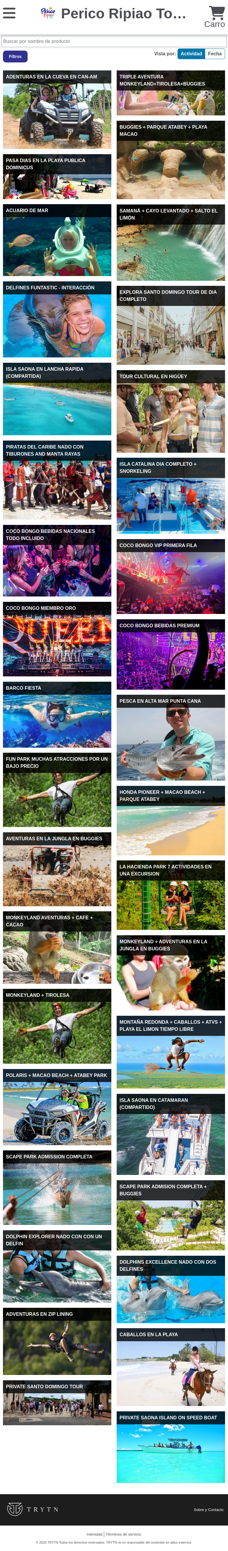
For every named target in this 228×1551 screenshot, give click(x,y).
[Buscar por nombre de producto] (114, 41)
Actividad (191, 53)
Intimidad (94, 1534)
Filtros (15, 56)
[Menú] (9, 12)
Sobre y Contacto (209, 1510)
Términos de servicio (123, 1534)
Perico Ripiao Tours (128, 13)
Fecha (215, 53)
